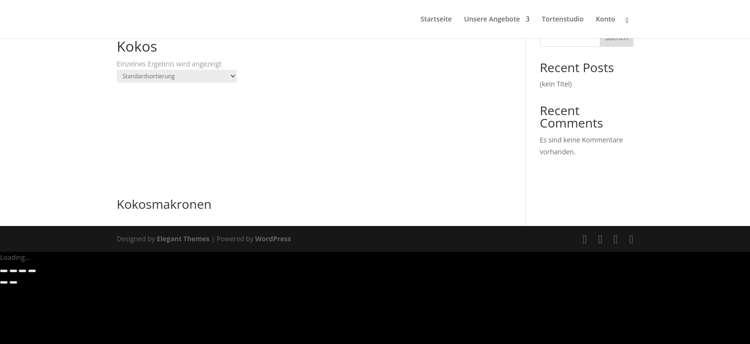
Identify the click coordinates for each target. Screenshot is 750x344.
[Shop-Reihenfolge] (177, 76)
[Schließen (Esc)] (32, 270)
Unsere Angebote (492, 19)
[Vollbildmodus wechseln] (13, 270)
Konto (605, 19)
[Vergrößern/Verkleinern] (4, 270)
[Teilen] (22, 270)
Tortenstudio (563, 19)
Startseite (436, 19)
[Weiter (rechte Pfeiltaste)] (13, 282)
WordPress (273, 238)
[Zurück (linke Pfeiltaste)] (4, 282)
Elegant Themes (183, 238)
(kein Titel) (556, 83)
